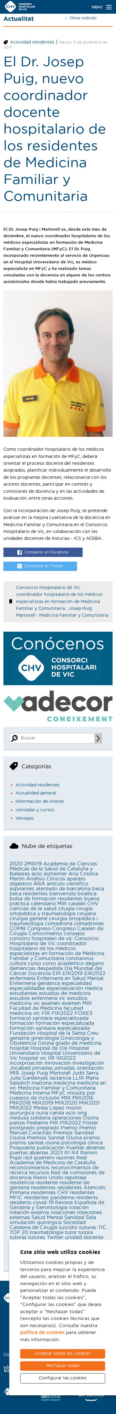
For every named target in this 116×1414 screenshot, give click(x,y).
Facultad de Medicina (36, 1008)
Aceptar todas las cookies (62, 1353)
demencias (23, 968)
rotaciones (62, 1212)
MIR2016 (82, 1098)
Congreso (39, 928)
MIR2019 (42, 1103)
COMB (18, 928)
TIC (102, 1227)
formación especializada (65, 1023)
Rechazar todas (62, 1366)
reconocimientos (29, 1167)
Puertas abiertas (85, 1147)
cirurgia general (28, 918)
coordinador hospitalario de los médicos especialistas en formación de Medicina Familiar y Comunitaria (59, 601)
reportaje (75, 1177)
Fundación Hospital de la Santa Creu (54, 1033)
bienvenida (62, 893)
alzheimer (55, 873)
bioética (87, 893)
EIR (56, 973)
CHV (92, 903)
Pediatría (37, 1122)
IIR (51, 1058)
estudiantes (23, 993)
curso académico (63, 963)
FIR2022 (62, 1013)
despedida (50, 968)
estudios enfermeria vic (38, 998)
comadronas (89, 923)
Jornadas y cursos (34, 810)
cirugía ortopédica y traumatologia (51, 911)
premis (92, 1137)
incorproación (26, 1063)
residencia (22, 1182)
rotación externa (29, 1212)
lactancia (60, 1078)
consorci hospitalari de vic (41, 938)
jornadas (42, 1068)
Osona (91, 1117)
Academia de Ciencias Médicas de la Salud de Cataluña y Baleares (53, 868)
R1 (67, 1152)
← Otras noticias (80, 18)
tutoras (18, 1237)
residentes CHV (49, 1192)
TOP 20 (19, 1232)
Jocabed (20, 1068)
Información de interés (39, 801)
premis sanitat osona (35, 1142)
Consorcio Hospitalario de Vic (48, 588)
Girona (46, 1043)
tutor (71, 1232)
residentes (43, 1187)
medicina (64, 1083)
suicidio (68, 1227)
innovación (58, 1063)
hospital (19, 1048)
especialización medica (74, 988)
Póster (90, 1122)
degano (94, 963)
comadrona (58, 923)
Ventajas (24, 818)
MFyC (58, 1093)
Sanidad (74, 1217)
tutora (85, 1232)
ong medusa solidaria (48, 1115)
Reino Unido (48, 1177)
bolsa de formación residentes (46, 898)
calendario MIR (49, 903)
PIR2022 (70, 1122)
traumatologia (46, 1232)
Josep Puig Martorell (46, 1073)
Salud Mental (47, 1217)
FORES (83, 1013)
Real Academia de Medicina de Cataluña (53, 1160)
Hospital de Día (48, 1048)
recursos (39, 1172)
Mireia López (48, 1107)
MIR (66, 1098)
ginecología (45, 1038)
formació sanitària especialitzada (49, 1018)
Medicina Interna (30, 1093)
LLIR (78, 1078)
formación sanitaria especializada (50, 1028)
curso (34, 963)
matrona (42, 1083)
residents (87, 1197)
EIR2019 (72, 973)
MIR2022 (21, 1107)
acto (37, 873)
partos (17, 1122)
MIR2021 (89, 1103)
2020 (16, 863)
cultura (18, 963)
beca (98, 888)
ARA (39, 883)
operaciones (66, 1117)
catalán (77, 903)
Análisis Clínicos (45, 878)
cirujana (86, 913)
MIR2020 (66, 1103)
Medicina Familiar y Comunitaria (73, 615)
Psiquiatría (22, 1147)
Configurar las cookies (63, 1378)
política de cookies (42, 1332)
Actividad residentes (32, 42)
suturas (88, 1227)
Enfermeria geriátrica (35, 983)
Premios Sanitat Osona (54, 1137)
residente (47, 1182)
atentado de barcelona (63, 888)
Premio (69, 1127)
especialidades (27, 988)
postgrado (22, 1127)
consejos (74, 933)
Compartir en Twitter (40, 566)
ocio (71, 1112)
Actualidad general (35, 793)
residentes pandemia (49, 1197)
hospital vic (32, 1058)
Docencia (39, 973)
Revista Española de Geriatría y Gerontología (57, 1205)
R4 (75, 1152)
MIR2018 (20, 1103)
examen (50, 1003)
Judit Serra (85, 1073)
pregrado (48, 1127)
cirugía (66, 908)
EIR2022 (94, 973)
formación (22, 1023)
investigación (88, 1063)
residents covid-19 (32, 1202)
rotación (79, 1207)
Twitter (55, 1237)
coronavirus (80, 958)
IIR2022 (66, 1058)
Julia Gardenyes (29, 1078)
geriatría (19, 1038)
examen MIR (77, 1003)
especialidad (77, 983)
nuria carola (50, 1112)
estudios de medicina (65, 993)
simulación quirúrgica (36, 1222)
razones (65, 1157)
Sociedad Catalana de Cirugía (48, 1225)
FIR (45, 1013)
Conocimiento (45, 933)
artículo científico (67, 883)
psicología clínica (82, 1142)
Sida (91, 1217)
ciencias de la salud (33, 908)
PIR (53, 1122)
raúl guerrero (38, 1157)
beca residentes (29, 893)
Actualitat (18, 19)
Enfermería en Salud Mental (70, 978)
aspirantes (22, 888)
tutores (36, 1237)
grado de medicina (78, 1043)
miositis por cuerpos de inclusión (52, 1096)
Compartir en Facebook (43, 552)
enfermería (22, 978)
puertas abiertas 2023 (36, 1152)
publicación (51, 1147)
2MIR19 (33, 863)
